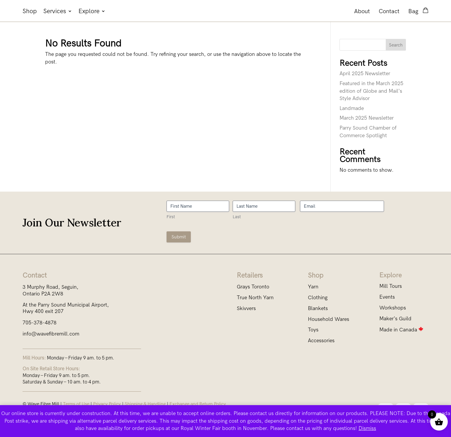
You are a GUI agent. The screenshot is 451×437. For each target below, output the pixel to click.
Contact (389, 11)
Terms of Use (76, 403)
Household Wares (328, 319)
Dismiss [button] (367, 428)
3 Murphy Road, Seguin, (50, 287)
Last (237, 216)
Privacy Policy (107, 403)
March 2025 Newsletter (366, 118)
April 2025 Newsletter (364, 73)
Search (396, 44)
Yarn (313, 287)
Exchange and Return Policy (197, 403)
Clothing (317, 297)
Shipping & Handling (145, 403)
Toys (313, 330)
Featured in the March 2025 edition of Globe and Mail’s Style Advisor (371, 91)
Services (54, 11)
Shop (30, 11)
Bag (413, 11)
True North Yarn (255, 297)
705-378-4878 (39, 323)
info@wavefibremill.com (51, 334)
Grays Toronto (253, 287)
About (362, 11)
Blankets (318, 308)
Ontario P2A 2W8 (43, 294)
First (171, 216)
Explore (89, 11)
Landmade (351, 108)
